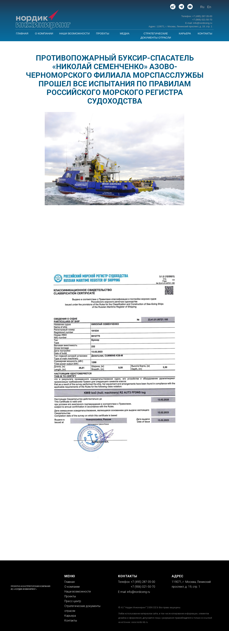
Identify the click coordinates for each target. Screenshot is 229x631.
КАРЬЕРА (185, 33)
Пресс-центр (72, 601)
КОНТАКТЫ (205, 33)
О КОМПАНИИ (44, 33)
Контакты (70, 620)
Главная (69, 582)
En (209, 7)
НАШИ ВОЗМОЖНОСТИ (74, 33)
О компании (72, 586)
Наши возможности (77, 591)
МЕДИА (124, 33)
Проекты (70, 596)
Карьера (70, 615)
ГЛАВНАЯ (22, 33)
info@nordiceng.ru (138, 592)
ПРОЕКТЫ (102, 33)
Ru (202, 7)
